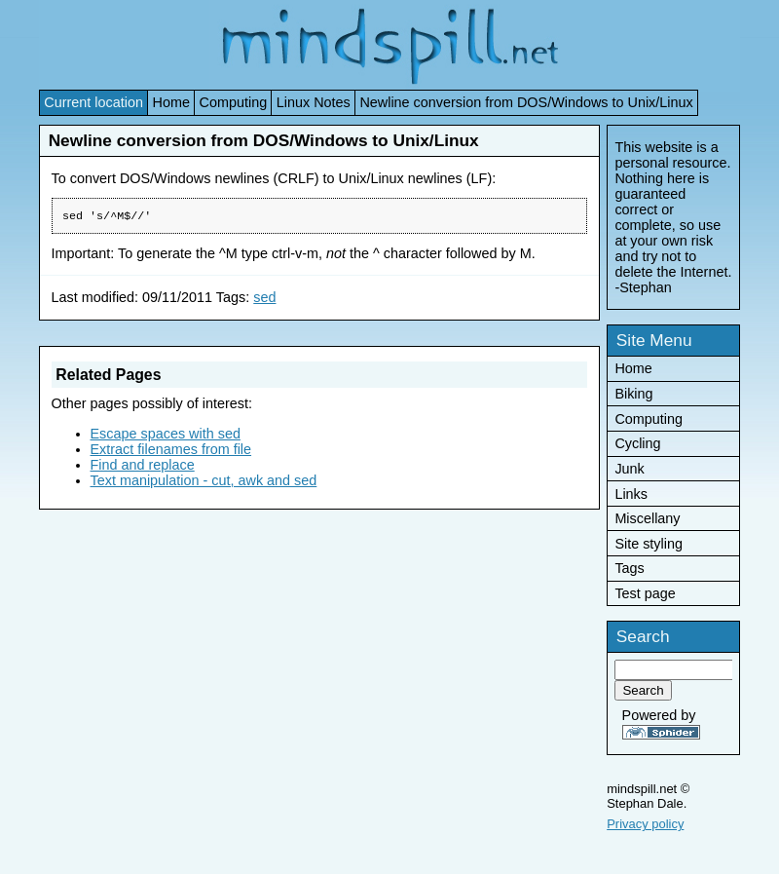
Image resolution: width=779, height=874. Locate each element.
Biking (633, 393)
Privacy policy (645, 824)
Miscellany (647, 518)
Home (171, 102)
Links (631, 494)
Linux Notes (314, 102)
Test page (644, 593)
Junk (629, 468)
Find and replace (143, 467)
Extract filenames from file (171, 451)
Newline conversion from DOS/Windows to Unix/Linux (525, 102)
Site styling (648, 543)
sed (264, 299)
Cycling (637, 443)
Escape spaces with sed (166, 435)
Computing (234, 102)
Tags (629, 568)
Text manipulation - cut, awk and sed (204, 482)
